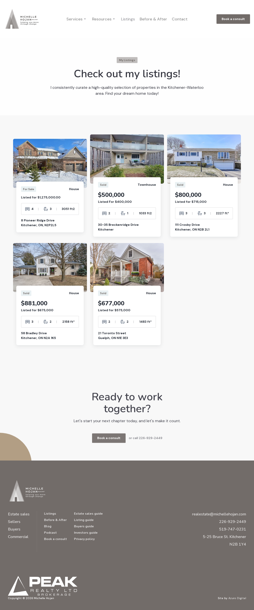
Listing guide (84, 520)
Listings (128, 19)
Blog (47, 526)
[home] (22, 19)
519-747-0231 (232, 529)
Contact (180, 19)
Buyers (14, 529)
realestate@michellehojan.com (219, 514)
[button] (76, 19)
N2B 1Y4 (237, 544)
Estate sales (19, 514)
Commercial (18, 536)
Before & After (153, 19)
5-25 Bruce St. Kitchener (224, 536)
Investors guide (86, 533)
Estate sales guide (88, 513)
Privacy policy (84, 539)
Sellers (14, 521)
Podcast (50, 533)
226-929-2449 (232, 521)
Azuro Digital (237, 598)
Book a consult (233, 19)
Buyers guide (84, 526)
